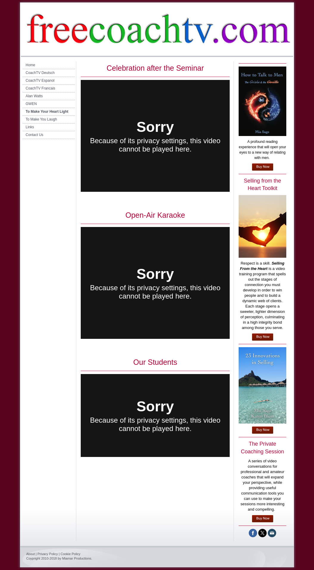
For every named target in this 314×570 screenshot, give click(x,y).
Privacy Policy (48, 554)
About (30, 554)
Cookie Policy (70, 554)
